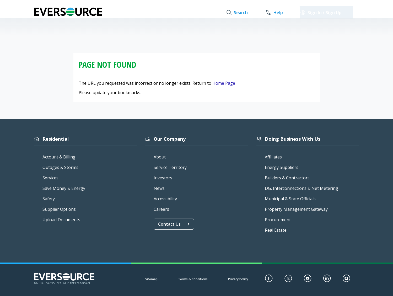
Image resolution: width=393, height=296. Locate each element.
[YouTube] (307, 280)
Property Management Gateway (296, 209)
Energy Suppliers (281, 167)
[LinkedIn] (327, 280)
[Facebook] (269, 280)
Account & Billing (59, 157)
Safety (48, 199)
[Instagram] (346, 280)
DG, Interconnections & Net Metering (301, 188)
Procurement (278, 220)
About (160, 157)
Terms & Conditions (193, 279)
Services (50, 178)
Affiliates (273, 157)
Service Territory (170, 167)
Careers (161, 209)
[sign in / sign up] (332, 12)
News (159, 188)
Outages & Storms (60, 167)
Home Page (223, 83)
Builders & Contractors (287, 178)
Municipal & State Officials (290, 199)
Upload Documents (61, 220)
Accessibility (165, 199)
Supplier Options (59, 209)
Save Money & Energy (63, 188)
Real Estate (276, 230)
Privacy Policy (238, 279)
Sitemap (151, 279)
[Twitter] (288, 280)
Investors (163, 178)
